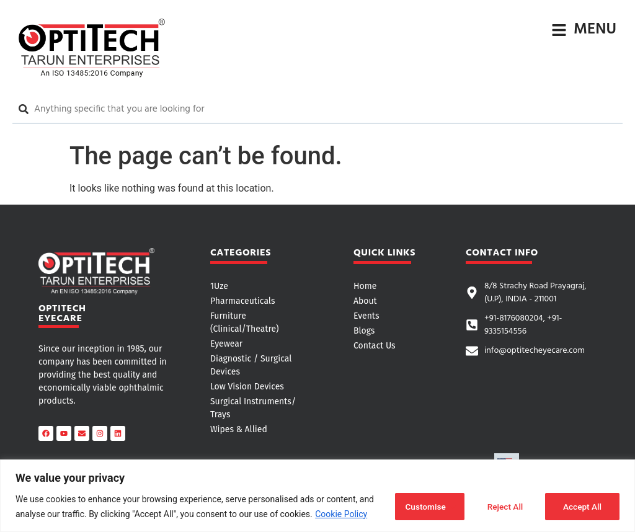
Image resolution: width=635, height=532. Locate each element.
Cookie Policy (341, 514)
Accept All (582, 507)
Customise (422, 507)
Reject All (502, 507)
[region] (317, 495)
